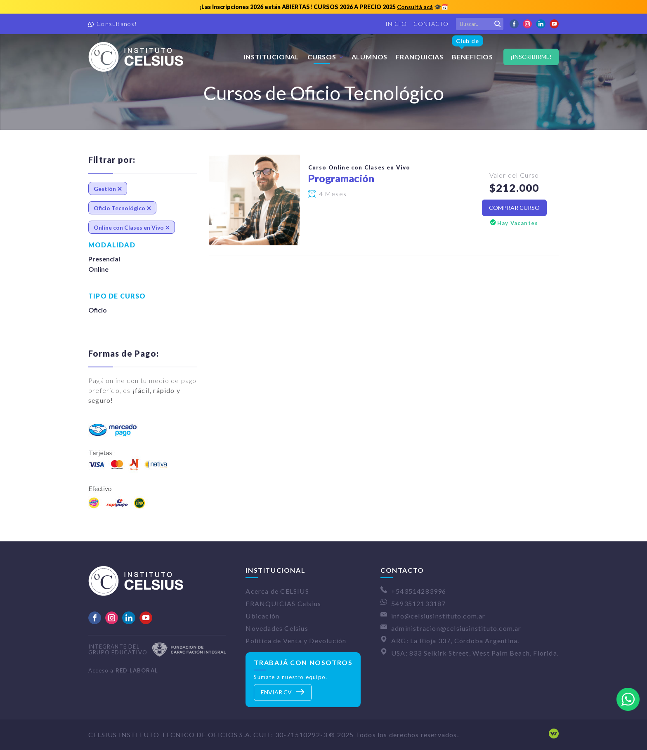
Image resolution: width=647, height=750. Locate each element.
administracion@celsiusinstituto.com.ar (456, 628)
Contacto (431, 23)
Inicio (395, 23)
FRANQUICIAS (420, 57)
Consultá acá (415, 6)
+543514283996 (418, 591)
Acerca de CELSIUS (277, 591)
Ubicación (262, 616)
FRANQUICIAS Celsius (283, 603)
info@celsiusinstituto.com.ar (438, 616)
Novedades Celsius (277, 628)
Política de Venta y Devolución (296, 640)
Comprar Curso (514, 207)
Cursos (321, 57)
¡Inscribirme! (531, 56)
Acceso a (123, 670)
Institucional (271, 57)
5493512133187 (418, 603)
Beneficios (472, 48)
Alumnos (370, 57)
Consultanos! (117, 23)
